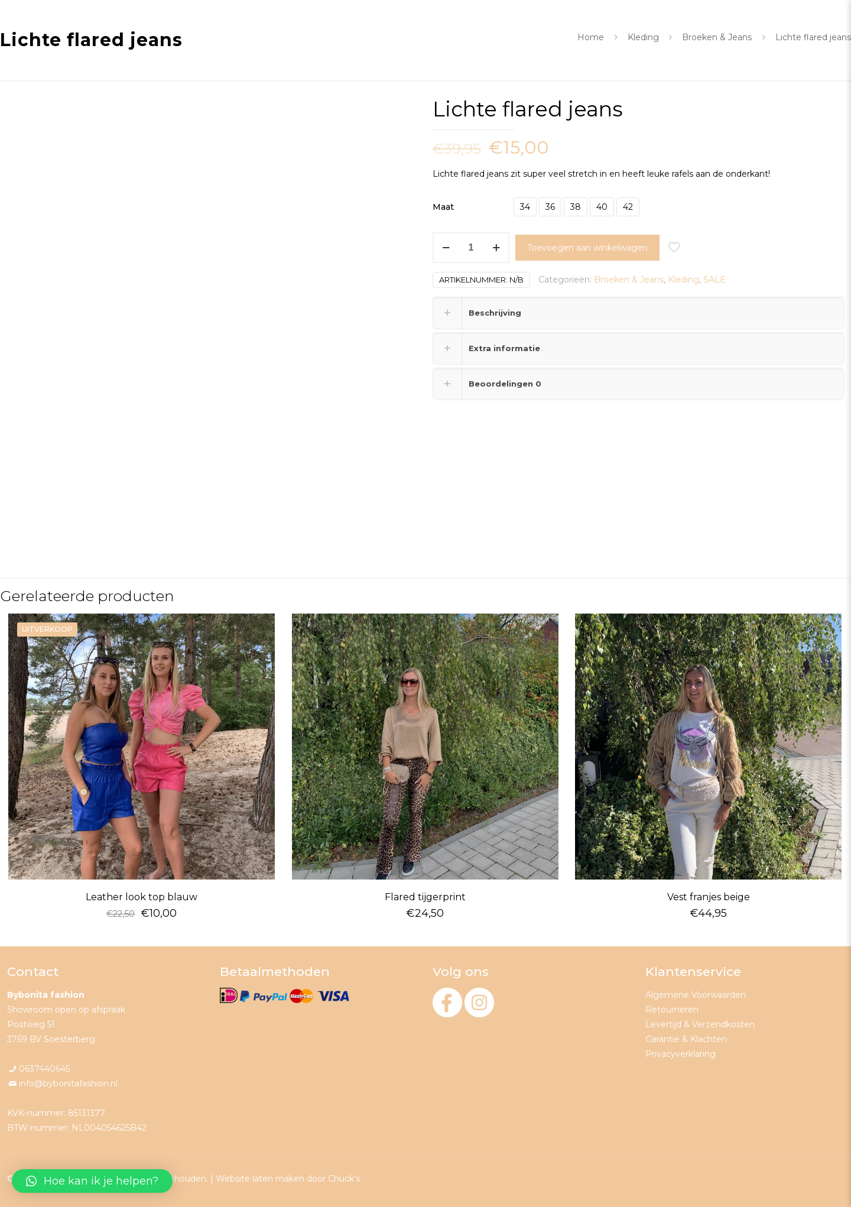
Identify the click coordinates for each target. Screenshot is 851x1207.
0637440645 (44, 1068)
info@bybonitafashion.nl (68, 1083)
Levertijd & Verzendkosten (700, 1024)
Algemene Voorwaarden (695, 994)
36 (550, 207)
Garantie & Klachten (686, 1039)
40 (602, 207)
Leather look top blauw (141, 897)
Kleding (643, 37)
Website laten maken (260, 1178)
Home (590, 37)
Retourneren (672, 1009)
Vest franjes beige (708, 897)
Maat (443, 207)
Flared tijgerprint (425, 897)
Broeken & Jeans (717, 37)
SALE (714, 279)
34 (525, 207)
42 (628, 207)
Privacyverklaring (680, 1054)
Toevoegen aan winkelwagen (587, 247)
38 (575, 207)
